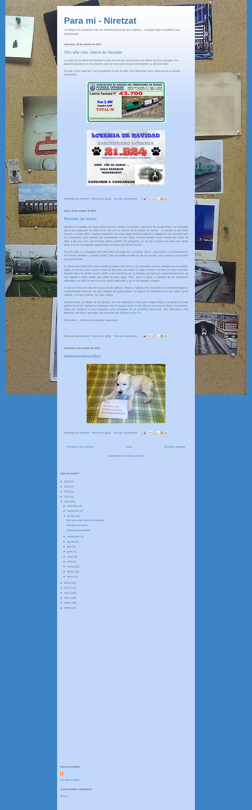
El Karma (152, 230)
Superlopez (111, 320)
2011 (67, 592)
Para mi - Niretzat (100, 21)
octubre (71, 515)
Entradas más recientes (80, 446)
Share (63, 796)
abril (70, 561)
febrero (71, 571)
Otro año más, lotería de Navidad (93, 52)
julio (69, 546)
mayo (70, 556)
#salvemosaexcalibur (82, 356)
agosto (71, 541)
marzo (71, 566)
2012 (67, 587)
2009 (67, 602)
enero (70, 576)
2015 (67, 496)
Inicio (129, 446)
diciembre (73, 505)
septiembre (74, 536)
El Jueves (69, 266)
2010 (67, 597)
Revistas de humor (80, 219)
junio (70, 551)
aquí (123, 277)
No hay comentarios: (126, 198)
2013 (67, 582)
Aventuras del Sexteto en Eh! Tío (122, 312)
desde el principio (137, 305)
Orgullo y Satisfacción (136, 287)
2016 (67, 491)
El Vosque (120, 305)
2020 (67, 481)
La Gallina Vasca (140, 251)
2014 (67, 501)
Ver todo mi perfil (69, 779)
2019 (67, 486)
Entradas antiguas (174, 446)
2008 (67, 607)
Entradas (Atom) (134, 455)
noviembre (73, 510)
